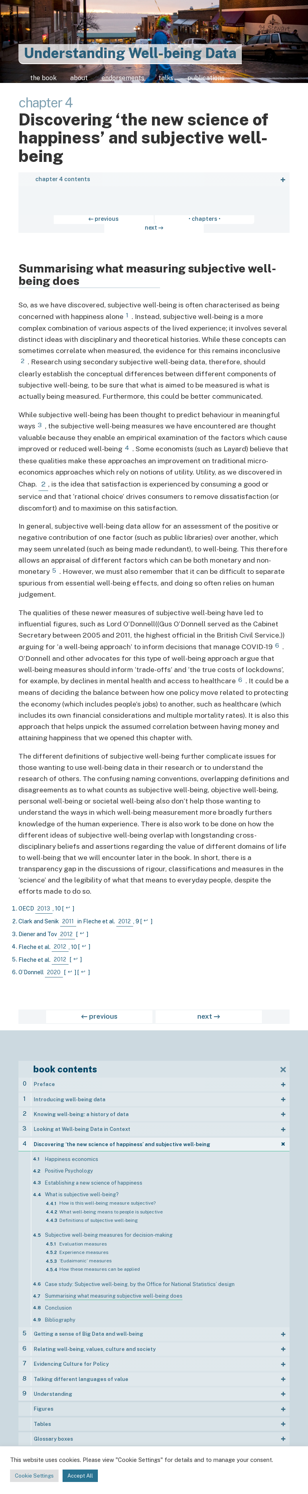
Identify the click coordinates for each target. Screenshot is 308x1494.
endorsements (139, 81)
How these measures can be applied (99, 1266)
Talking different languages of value (81, 1376)
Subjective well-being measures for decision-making (108, 1232)
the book (42, 81)
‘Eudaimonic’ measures (85, 1257)
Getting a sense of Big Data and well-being (88, 1331)
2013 (43, 905)
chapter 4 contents (62, 185)
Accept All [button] (80, 1476)
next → (206, 224)
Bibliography (60, 1316)
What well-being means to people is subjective (111, 1208)
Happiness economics (71, 1156)
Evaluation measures (83, 1240)
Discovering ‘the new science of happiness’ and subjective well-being (122, 1141)
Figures (43, 1406)
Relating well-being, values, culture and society (95, 1346)
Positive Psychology (69, 1168)
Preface (44, 1081)
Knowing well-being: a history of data (81, 1111)
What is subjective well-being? (81, 1191)
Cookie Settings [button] (34, 1476)
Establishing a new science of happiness (93, 1180)
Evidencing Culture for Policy (71, 1361)
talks (191, 81)
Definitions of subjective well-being (98, 1217)
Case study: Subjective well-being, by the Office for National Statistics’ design (140, 1281)
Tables (42, 1420)
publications (240, 81)
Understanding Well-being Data (130, 53)
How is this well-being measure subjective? (107, 1200)
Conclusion (58, 1305)
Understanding (53, 1391)
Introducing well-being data (69, 1096)
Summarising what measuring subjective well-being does (113, 1293)
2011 (68, 918)
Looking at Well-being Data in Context (82, 1126)
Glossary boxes (53, 1436)
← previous (102, 224)
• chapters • (154, 224)
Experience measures (83, 1249)
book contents (65, 1065)
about (86, 81)
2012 (124, 918)
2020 (54, 969)
